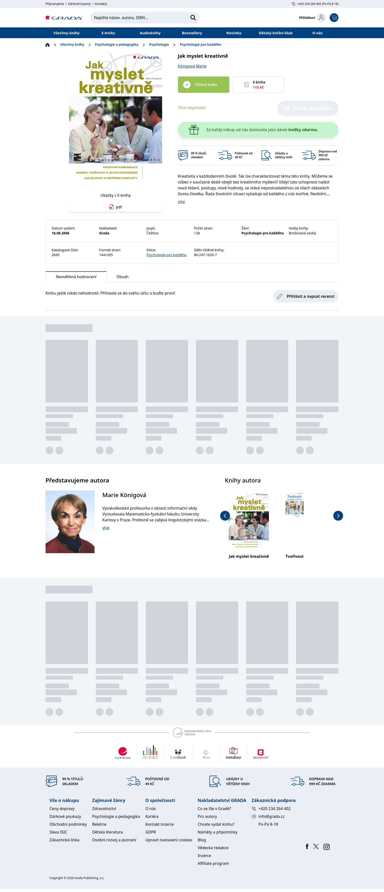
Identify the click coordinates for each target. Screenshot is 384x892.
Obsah (123, 276)
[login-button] (312, 17)
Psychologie (159, 44)
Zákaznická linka (64, 840)
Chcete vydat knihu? (216, 824)
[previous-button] (225, 516)
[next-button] (338, 516)
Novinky (233, 33)
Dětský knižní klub (276, 33)
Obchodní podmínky (68, 824)
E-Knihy (108, 33)
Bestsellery (192, 33)
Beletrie (99, 824)
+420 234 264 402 (271, 808)
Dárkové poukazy (65, 816)
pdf (115, 207)
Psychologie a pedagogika (116, 44)
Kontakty (101, 4)
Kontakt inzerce (159, 824)
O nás (317, 33)
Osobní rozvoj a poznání (114, 840)
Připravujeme (55, 4)
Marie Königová (124, 495)
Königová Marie (192, 66)
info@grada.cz (268, 816)
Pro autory (207, 816)
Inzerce (204, 855)
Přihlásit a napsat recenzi (306, 296)
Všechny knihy (66, 33)
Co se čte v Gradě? (214, 808)
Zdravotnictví (104, 808)
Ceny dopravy (61, 808)
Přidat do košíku (308, 108)
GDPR (150, 832)
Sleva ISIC (58, 832)
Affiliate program (213, 863)
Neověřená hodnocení (76, 278)
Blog (202, 840)
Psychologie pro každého (200, 44)
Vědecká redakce (213, 847)
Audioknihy (150, 33)
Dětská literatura (107, 832)
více (181, 201)
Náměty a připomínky (217, 832)
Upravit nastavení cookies (168, 840)
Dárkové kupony (79, 4)
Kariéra (151, 816)
